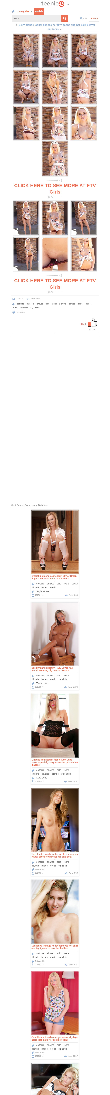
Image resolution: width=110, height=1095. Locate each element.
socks (50, 496)
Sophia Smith (67, 874)
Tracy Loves (67, 504)
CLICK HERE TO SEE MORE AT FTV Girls (55, 188)
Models (30, 11)
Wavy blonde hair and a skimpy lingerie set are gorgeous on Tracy (29, 768)
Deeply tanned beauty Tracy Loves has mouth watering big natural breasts (77, 490)
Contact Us (91, 1062)
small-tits (87, 500)
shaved (31, 298)
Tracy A (15, 782)
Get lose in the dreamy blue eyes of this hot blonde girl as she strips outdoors (79, 768)
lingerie (10, 595)
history (103, 18)
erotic (87, 298)
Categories (15, 11)
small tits (96, 298)
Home (45, 1062)
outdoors (21, 298)
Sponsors (78, 1062)
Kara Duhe (17, 599)
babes (79, 298)
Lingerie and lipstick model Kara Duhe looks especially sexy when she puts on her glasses (30, 583)
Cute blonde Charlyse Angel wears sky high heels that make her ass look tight (79, 676)
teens (45, 298)
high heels (8, 301)
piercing (53, 298)
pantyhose (92, 866)
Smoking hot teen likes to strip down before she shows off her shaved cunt (30, 860)
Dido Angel (17, 966)
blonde (71, 298)
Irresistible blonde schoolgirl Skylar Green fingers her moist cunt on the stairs (29, 490)
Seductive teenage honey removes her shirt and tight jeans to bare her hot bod (30, 676)
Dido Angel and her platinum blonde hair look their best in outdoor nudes (28, 952)
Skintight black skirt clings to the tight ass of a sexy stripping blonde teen (78, 952)
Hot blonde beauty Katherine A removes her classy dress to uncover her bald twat (79, 582)
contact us (75, 1091)
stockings (41, 595)
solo (38, 298)
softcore (11, 298)
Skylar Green (18, 504)
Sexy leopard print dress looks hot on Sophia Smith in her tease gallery (76, 860)
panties (62, 298)
